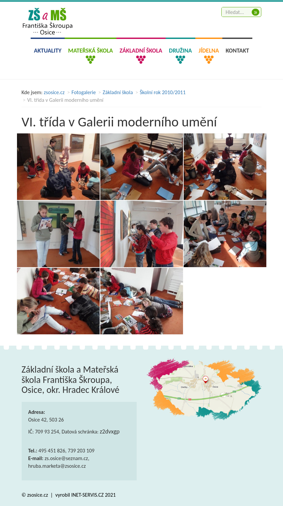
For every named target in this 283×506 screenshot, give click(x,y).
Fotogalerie (84, 92)
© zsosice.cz (35, 495)
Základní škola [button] (141, 50)
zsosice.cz (54, 92)
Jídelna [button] (209, 50)
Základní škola (118, 92)
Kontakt (237, 50)
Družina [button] (180, 50)
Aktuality (48, 50)
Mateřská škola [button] (90, 50)
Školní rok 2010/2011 (163, 92)
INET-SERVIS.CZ (87, 495)
